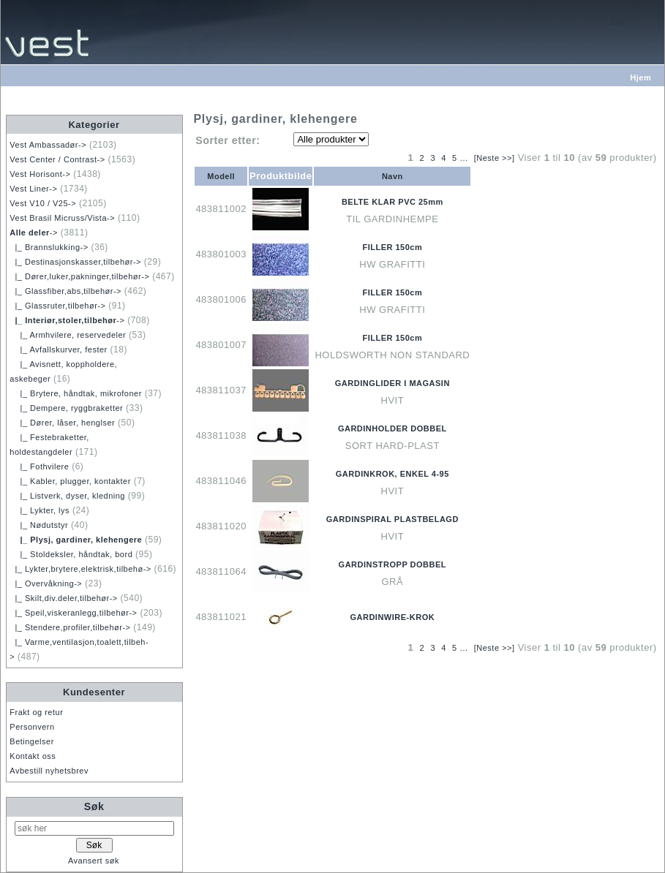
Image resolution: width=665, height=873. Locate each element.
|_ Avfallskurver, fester (58, 349)
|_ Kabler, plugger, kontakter (70, 481)
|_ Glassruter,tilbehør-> (57, 305)
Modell (221, 176)
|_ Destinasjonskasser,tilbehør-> (75, 261)
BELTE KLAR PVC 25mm (392, 201)
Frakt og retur (36, 712)
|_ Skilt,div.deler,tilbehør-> (63, 598)
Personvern (32, 726)
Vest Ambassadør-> (48, 144)
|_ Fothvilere (39, 466)
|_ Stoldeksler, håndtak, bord (71, 554)
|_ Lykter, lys (39, 510)
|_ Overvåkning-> (46, 583)
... (464, 158)
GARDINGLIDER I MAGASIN (392, 383)
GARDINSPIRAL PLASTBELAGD (392, 519)
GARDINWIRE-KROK (392, 617)
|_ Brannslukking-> (49, 247)
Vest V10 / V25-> (43, 203)
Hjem (640, 77)
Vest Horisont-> (40, 174)
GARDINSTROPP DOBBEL (392, 564)
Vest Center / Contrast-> (57, 159)
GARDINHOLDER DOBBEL (392, 428)
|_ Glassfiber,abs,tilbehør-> (65, 291)
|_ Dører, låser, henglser (62, 422)
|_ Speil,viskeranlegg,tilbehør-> (73, 612)
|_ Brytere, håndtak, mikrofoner (76, 393)
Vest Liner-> (33, 188)
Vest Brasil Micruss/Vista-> (62, 217)
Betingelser (32, 741)
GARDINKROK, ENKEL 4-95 (392, 473)
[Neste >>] (494, 158)
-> (34, 232)
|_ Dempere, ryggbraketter (66, 408)
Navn (392, 176)
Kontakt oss (33, 756)
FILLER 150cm (392, 247)
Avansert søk (93, 860)
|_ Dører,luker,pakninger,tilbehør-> (79, 276)
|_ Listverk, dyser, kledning (67, 495)
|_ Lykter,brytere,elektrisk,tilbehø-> (80, 568)
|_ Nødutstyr (39, 525)
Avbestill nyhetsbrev (49, 770)
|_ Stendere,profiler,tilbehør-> (70, 627)
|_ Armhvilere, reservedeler (68, 334)
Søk (94, 806)
